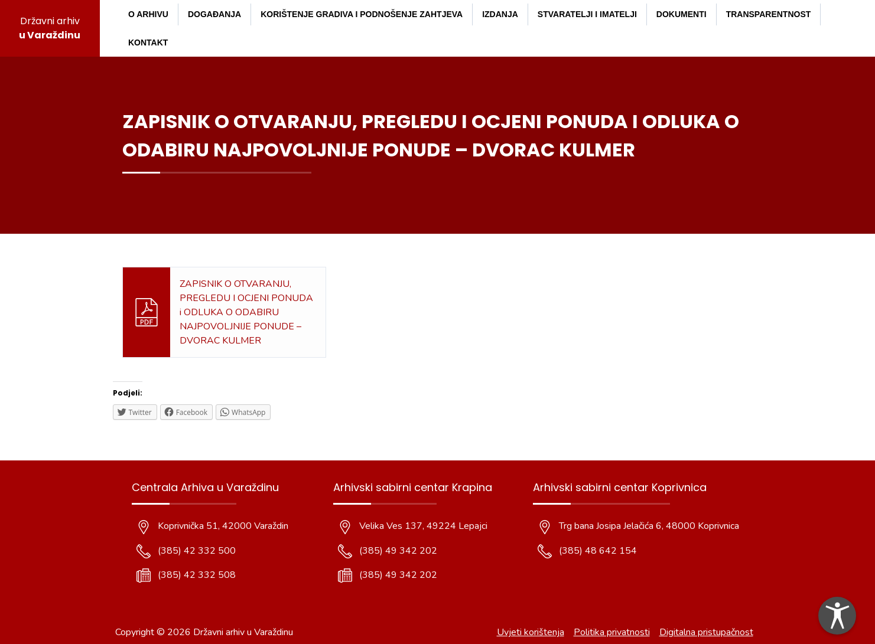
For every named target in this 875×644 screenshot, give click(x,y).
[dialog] (837, 616)
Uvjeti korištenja (530, 632)
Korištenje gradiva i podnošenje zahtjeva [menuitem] (362, 14)
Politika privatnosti (612, 632)
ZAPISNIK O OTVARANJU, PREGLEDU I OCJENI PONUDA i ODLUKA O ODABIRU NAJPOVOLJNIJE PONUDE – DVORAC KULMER (246, 312)
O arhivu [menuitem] (148, 14)
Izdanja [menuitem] (500, 14)
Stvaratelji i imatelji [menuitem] (587, 14)
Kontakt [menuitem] (148, 42)
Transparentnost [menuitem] (768, 14)
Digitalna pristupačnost (706, 632)
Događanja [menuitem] (214, 14)
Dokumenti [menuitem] (681, 14)
